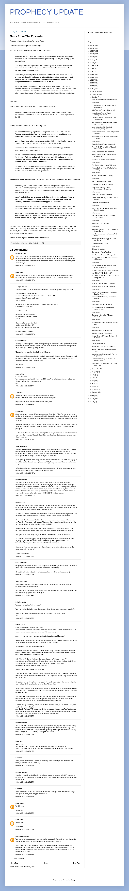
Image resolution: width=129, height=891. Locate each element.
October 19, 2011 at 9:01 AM (25, 854)
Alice (17, 393)
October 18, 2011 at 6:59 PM (25, 765)
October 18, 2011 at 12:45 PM (25, 496)
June (94, 378)
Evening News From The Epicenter (103, 286)
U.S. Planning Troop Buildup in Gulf (103, 110)
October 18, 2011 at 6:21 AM (25, 386)
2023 (92, 54)
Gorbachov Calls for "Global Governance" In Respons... (102, 188)
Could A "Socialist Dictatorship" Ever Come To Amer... (104, 118)
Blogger (73, 880)
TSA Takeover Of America (100, 202)
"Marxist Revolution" (98, 249)
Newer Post (14, 863)
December (95, 91)
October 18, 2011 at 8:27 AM (25, 440)
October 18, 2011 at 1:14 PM (25, 556)
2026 (92, 45)
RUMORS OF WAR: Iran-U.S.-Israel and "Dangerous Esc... (105, 277)
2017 (92, 71)
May (93, 380)
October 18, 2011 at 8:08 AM (25, 404)
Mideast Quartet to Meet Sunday (102, 330)
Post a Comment (18, 859)
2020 (92, 63)
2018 (92, 68)
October (95, 97)
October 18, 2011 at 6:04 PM (25, 751)
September (96, 369)
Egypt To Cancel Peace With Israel (103, 144)
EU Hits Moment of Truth (100, 243)
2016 (92, 74)
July (93, 375)
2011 (92, 89)
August (94, 372)
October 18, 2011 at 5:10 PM (25, 735)
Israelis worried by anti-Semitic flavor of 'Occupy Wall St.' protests (33, 106)
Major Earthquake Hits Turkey (101, 181)
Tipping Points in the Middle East (102, 184)
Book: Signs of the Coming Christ (101, 32)
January (95, 392)
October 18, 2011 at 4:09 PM (25, 618)
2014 (92, 80)
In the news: (96, 102)
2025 (92, 48)
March (94, 386)
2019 (92, 65)
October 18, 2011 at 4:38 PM (25, 716)
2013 (92, 83)
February (95, 389)
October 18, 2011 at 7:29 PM (25, 782)
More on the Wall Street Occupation (103, 283)
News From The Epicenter (100, 223)
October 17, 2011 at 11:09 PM (25, 367)
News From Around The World (102, 304)
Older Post (76, 863)
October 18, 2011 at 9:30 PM (25, 813)
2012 (92, 86)
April (94, 383)
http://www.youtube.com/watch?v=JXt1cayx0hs (31, 665)
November (95, 94)
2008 (92, 402)
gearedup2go (20, 836)
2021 (92, 60)
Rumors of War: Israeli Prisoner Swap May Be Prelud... (104, 123)
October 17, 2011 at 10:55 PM (25, 334)
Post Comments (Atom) (26, 867)
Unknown (19, 254)
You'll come (19, 810)
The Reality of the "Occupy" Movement (104, 165)
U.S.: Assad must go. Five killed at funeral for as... (103, 308)
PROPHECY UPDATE (46, 12)
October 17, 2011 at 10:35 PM (25, 266)
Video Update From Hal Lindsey (102, 175)
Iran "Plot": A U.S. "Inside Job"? (102, 273)
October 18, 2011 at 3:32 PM (25, 575)
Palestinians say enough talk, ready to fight (25, 46)
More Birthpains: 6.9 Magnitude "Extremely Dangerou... (102, 128)
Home (46, 863)
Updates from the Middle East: (102, 333)
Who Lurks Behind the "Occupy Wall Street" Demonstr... (104, 266)
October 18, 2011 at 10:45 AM (25, 473)
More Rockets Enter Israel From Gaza (104, 100)
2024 (92, 51)
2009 (92, 399)
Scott (17, 272)
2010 (92, 396)
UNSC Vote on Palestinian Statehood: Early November (104, 209)
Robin (18, 411)
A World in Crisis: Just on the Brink (103, 346)
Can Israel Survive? (98, 343)
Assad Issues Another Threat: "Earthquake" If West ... (101, 114)
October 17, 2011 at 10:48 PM (25, 280)
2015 (92, 77)
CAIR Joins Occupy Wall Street (102, 195)
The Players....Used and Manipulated (104, 255)
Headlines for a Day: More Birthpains (104, 159)
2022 (92, 57)
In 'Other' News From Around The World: (105, 270)
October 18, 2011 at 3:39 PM (25, 595)
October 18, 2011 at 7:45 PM (25, 796)
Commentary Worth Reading (101, 252)
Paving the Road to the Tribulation (103, 152)
